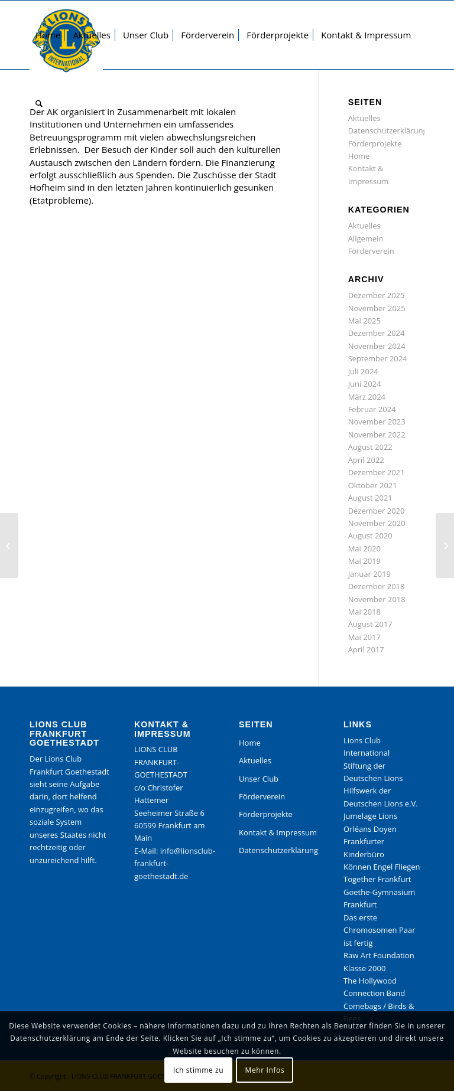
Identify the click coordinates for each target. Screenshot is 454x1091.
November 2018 (377, 599)
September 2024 (377, 358)
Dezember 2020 (376, 510)
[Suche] (39, 103)
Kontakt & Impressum (278, 832)
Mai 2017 (364, 637)
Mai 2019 (364, 561)
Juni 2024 (364, 383)
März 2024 (366, 396)
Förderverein (371, 251)
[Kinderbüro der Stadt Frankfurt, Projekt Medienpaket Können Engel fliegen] (9, 545)
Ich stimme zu (198, 1070)
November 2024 (377, 346)
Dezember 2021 (376, 472)
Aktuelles (364, 225)
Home (359, 156)
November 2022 (377, 434)
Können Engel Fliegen (381, 866)
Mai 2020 (364, 548)
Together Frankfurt (377, 879)
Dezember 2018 (376, 586)
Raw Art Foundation (378, 955)
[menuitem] (48, 35)
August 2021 (370, 497)
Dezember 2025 (376, 295)
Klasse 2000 (364, 968)
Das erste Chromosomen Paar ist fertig (379, 930)
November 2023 (377, 421)
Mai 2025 (364, 320)
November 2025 (377, 308)
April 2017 (366, 649)
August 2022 (370, 447)
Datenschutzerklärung (278, 850)
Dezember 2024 (376, 333)
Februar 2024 (372, 409)
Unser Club (258, 778)
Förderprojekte (375, 143)
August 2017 (370, 624)
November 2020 (377, 523)
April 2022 (366, 460)
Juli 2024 (363, 371)
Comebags (362, 1006)
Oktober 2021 (372, 485)
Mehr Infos (265, 1070)
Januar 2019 (369, 574)
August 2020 (370, 535)
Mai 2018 (364, 611)
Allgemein (366, 238)
